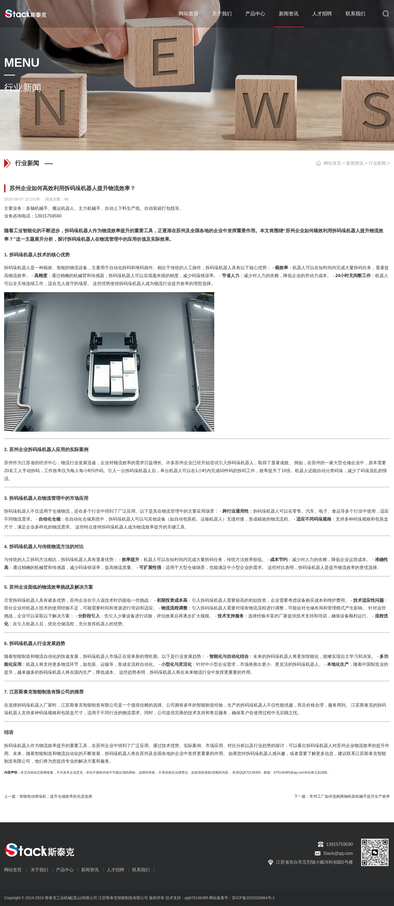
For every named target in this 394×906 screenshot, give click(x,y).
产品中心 (255, 13)
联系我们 (355, 13)
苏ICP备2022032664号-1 (253, 898)
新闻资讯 (289, 13)
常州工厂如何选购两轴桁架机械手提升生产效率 (349, 796)
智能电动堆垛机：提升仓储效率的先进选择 (55, 796)
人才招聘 (322, 13)
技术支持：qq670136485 (186, 898)
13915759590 (48, 216)
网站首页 (188, 13)
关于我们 (222, 13)
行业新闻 (377, 163)
